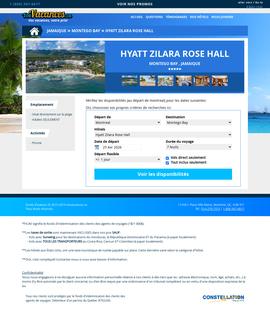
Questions (154, 17)
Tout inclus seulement (187, 162)
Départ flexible (106, 154)
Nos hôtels (199, 17)
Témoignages (176, 17)
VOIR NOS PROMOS (135, 4)
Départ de (102, 117)
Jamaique (56, 30)
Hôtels (99, 129)
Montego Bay (86, 30)
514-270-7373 (210, 209)
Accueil (137, 17)
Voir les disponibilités (163, 174)
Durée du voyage (180, 141)
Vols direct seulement (187, 157)
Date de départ (106, 141)
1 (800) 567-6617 (25, 4)
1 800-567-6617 (233, 209)
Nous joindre (222, 17)
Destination (175, 117)
